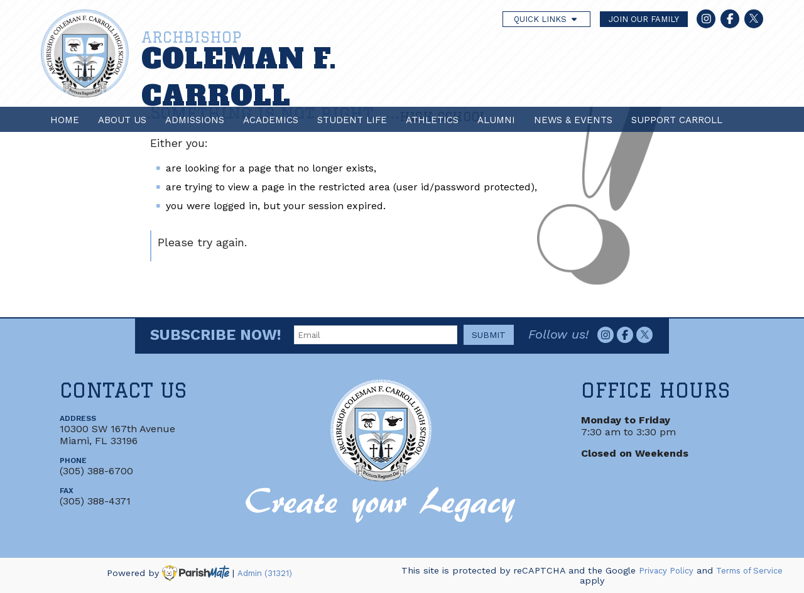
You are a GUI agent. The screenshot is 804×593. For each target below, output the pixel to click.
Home (64, 120)
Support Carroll (676, 120)
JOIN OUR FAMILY (644, 19)
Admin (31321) (264, 573)
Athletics (432, 120)
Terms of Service (749, 570)
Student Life (352, 120)
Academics (270, 120)
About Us (122, 120)
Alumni (496, 120)
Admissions (194, 120)
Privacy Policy (666, 570)
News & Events (573, 120)
